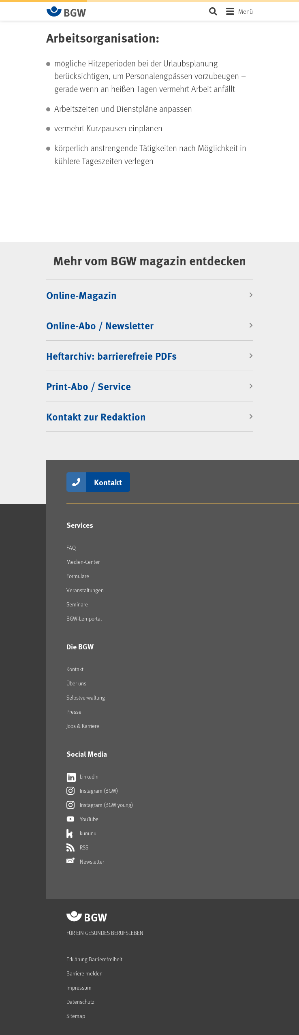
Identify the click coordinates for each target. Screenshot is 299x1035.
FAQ (71, 547)
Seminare (77, 604)
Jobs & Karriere (82, 726)
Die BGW (80, 646)
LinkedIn (82, 777)
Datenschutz (80, 1001)
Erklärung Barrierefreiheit (94, 959)
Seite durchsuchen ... (213, 11)
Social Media (86, 754)
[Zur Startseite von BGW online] (66, 11)
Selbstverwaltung (85, 697)
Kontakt (108, 482)
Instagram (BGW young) (99, 805)
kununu (81, 833)
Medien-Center (83, 562)
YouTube (82, 819)
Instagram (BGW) (92, 791)
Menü (245, 11)
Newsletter (85, 862)
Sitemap (75, 1016)
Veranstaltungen (85, 590)
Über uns (76, 683)
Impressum (79, 987)
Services (79, 525)
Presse (73, 711)
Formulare (77, 576)
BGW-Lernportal (84, 618)
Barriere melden (84, 973)
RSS (77, 847)
